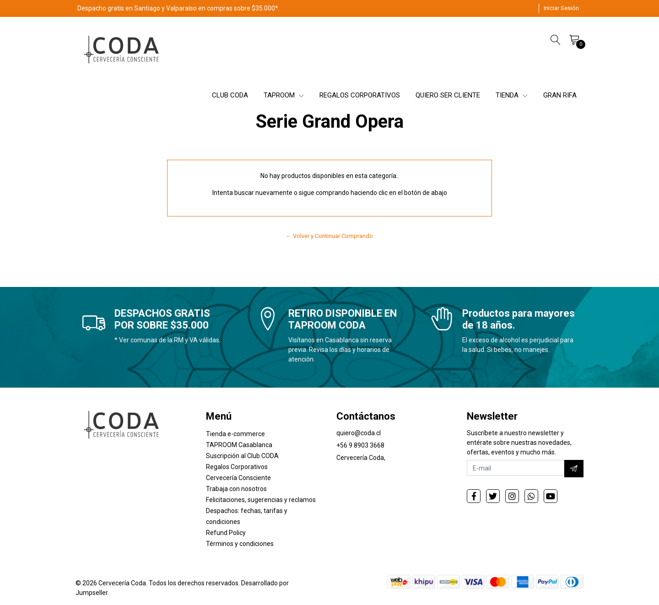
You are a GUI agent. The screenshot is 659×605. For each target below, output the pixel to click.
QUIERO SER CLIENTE (448, 95)
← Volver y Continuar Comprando (329, 235)
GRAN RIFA (560, 95)
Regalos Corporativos (237, 466)
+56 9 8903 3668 (360, 445)
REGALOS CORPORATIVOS (359, 95)
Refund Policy (226, 532)
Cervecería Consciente (238, 477)
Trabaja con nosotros (236, 488)
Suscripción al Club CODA (242, 455)
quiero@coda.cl (358, 433)
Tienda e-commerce (235, 434)
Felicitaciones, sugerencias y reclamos (261, 499)
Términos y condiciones (240, 543)
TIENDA (512, 95)
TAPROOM (284, 95)
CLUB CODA (230, 95)
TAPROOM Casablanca (239, 444)
